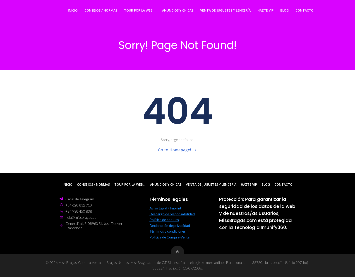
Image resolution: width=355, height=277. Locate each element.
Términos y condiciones (167, 231)
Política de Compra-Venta (169, 237)
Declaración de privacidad (169, 225)
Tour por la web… (139, 10)
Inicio (73, 10)
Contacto (304, 10)
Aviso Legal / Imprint (165, 208)
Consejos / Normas (100, 10)
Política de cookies (164, 219)
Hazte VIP (265, 10)
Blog (284, 10)
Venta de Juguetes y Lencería (225, 10)
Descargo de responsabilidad (172, 214)
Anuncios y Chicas (177, 10)
